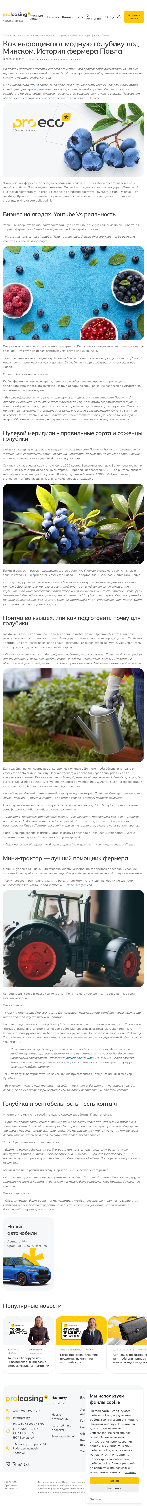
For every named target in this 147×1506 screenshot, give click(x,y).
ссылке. (130, 1472)
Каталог (68, 17)
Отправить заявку (134, 17)
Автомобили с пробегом (61, 1428)
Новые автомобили (60, 1417)
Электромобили (63, 1436)
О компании (93, 17)
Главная (7, 35)
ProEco (34, 85)
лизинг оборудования (48, 59)
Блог (80, 17)
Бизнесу (53, 17)
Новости (21, 35)
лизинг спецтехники (70, 59)
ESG (106, 17)
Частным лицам (36, 17)
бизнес (32, 59)
